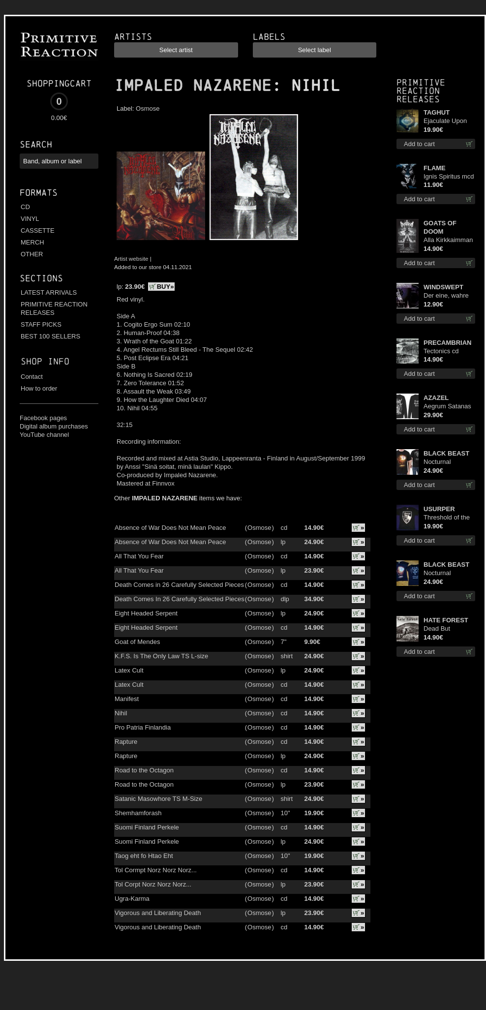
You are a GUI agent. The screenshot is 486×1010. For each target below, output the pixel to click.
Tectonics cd (441, 351)
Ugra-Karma (132, 898)
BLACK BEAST (446, 453)
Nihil (121, 713)
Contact (32, 376)
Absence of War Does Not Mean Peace (170, 527)
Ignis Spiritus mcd (449, 176)
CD (25, 207)
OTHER (32, 254)
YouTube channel (44, 434)
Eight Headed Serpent (146, 613)
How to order (39, 388)
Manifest (127, 699)
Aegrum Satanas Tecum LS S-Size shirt (448, 406)
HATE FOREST (446, 620)
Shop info (45, 361)
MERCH (32, 242)
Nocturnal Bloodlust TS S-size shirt (446, 462)
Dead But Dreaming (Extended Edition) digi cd (444, 629)
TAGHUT (437, 112)
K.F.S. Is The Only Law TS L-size (161, 656)
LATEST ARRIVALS (49, 292)
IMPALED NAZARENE (193, 85)
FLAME (435, 168)
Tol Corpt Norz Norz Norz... (153, 884)
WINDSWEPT (443, 287)
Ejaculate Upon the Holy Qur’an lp (449, 121)
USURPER (439, 509)
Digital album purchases (54, 426)
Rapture (126, 741)
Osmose (147, 108)
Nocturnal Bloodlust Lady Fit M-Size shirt (449, 573)
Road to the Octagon (144, 770)
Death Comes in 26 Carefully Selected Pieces (179, 584)
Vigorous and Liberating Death (158, 913)
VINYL (30, 218)
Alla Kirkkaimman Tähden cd (448, 240)
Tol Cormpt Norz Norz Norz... (156, 870)
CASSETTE (38, 230)
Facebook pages (43, 418)
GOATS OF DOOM (440, 227)
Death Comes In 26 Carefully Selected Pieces (179, 599)
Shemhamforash (138, 813)
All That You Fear (139, 556)
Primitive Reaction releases (420, 90)
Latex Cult (129, 670)
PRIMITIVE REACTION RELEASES (54, 308)
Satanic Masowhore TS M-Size (158, 798)
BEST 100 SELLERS (50, 336)
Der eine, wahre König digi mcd (446, 296)
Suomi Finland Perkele (147, 827)
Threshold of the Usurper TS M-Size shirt (447, 518)
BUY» (165, 286)
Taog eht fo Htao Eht (144, 855)
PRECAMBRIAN (448, 342)
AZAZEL (436, 397)
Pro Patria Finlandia (143, 727)
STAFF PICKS (41, 324)
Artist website (131, 258)
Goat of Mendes (137, 641)
